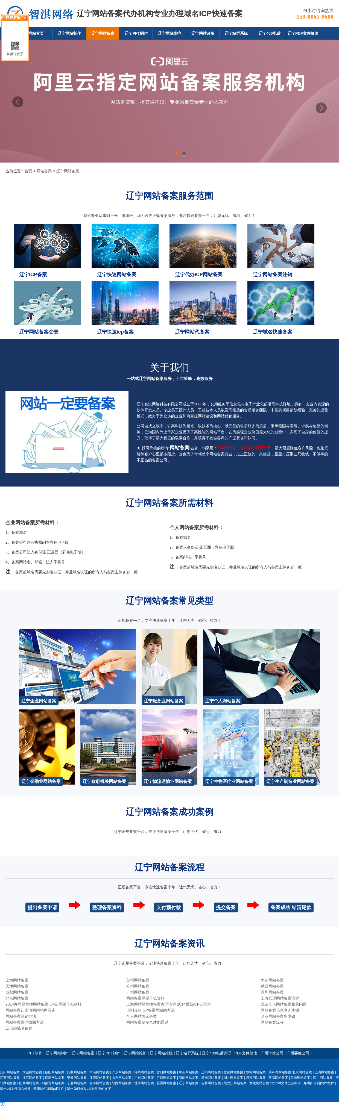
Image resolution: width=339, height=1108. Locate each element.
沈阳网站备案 (10, 1072)
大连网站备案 (272, 980)
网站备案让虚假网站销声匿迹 (30, 1010)
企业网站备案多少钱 (278, 1016)
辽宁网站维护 (169, 33)
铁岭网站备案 (256, 1072)
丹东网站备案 (121, 1072)
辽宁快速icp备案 (115, 332)
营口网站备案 (166, 1072)
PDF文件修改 (245, 1053)
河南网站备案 (256, 1078)
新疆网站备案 (166, 1083)
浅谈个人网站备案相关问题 (284, 1004)
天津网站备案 (16, 986)
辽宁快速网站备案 (116, 274)
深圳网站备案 (272, 992)
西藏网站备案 (259, 1083)
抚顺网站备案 (77, 1072)
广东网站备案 (144, 1078)
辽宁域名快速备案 (272, 332)
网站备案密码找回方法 (24, 1022)
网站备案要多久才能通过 (147, 1022)
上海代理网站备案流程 (280, 998)
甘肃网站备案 (144, 1083)
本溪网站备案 (99, 1072)
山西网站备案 (29, 1083)
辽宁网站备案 (102, 33)
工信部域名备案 (18, 1028)
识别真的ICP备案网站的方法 (150, 1010)
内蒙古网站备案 (53, 1083)
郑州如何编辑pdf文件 (48, 1089)
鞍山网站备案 (55, 1072)
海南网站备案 (188, 1078)
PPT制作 (34, 1053)
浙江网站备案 (32, 1078)
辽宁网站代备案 (192, 332)
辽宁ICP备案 (33, 274)
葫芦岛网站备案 (279, 1072)
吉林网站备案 (211, 1083)
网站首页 (36, 33)
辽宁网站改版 (202, 33)
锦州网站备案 (144, 1072)
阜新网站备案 (188, 1072)
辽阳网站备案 (211, 1072)
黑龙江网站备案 (235, 1083)
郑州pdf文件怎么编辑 (285, 1083)
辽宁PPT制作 (136, 33)
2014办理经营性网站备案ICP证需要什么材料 (43, 1004)
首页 (28, 171)
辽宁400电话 (269, 33)
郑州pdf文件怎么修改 (15, 1089)
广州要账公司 (298, 1053)
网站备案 (44, 171)
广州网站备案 (137, 992)
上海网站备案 (16, 980)
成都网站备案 (16, 992)
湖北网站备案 (233, 1078)
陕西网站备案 (121, 1083)
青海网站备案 (99, 1083)
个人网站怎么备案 (141, 1016)
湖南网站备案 (211, 1078)
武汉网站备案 (272, 986)
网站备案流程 (272, 1022)
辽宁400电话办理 (216, 1053)
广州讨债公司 (272, 1053)
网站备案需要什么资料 (145, 998)
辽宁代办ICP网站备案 (199, 274)
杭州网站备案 (137, 986)
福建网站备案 (55, 1078)
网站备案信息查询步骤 (280, 1010)
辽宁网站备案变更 (39, 332)
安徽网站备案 (77, 1078)
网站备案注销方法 (20, 1016)
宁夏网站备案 (77, 1083)
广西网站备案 (166, 1078)
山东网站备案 (121, 1078)
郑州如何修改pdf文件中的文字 (89, 1089)
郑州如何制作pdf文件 (318, 1083)
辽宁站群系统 (236, 33)
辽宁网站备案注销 (272, 274)
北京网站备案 (16, 998)
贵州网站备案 (300, 1078)
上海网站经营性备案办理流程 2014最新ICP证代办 (168, 1004)
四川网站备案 (323, 1078)
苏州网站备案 (137, 980)
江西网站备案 (99, 1078)
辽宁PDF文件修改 (303, 33)
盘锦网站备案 (233, 1072)
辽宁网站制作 (69, 33)
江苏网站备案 (10, 1078)
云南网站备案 (278, 1078)
